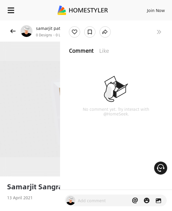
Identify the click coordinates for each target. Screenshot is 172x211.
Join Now (156, 10)
